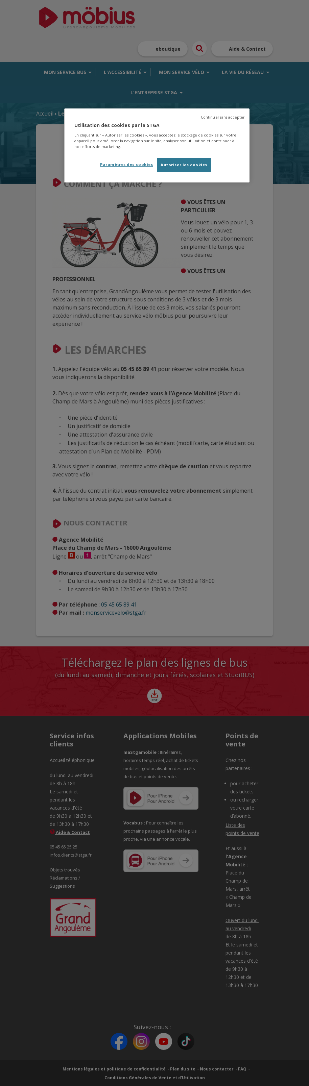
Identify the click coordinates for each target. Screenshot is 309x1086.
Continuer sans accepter (222, 117)
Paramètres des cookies (126, 164)
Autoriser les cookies (184, 164)
